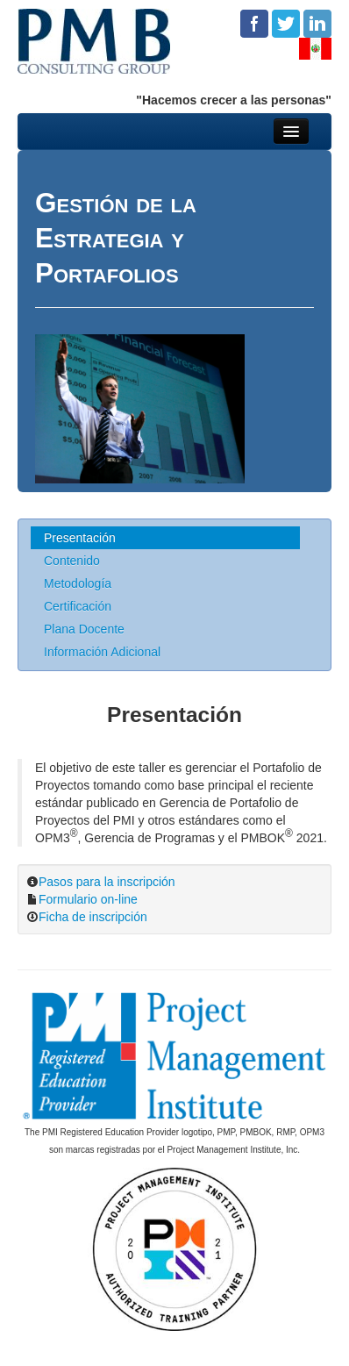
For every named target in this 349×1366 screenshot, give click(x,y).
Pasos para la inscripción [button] (107, 882)
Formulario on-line (88, 899)
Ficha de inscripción (93, 917)
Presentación (80, 538)
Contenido (72, 561)
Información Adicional (102, 652)
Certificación (77, 606)
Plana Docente (84, 629)
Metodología (77, 583)
